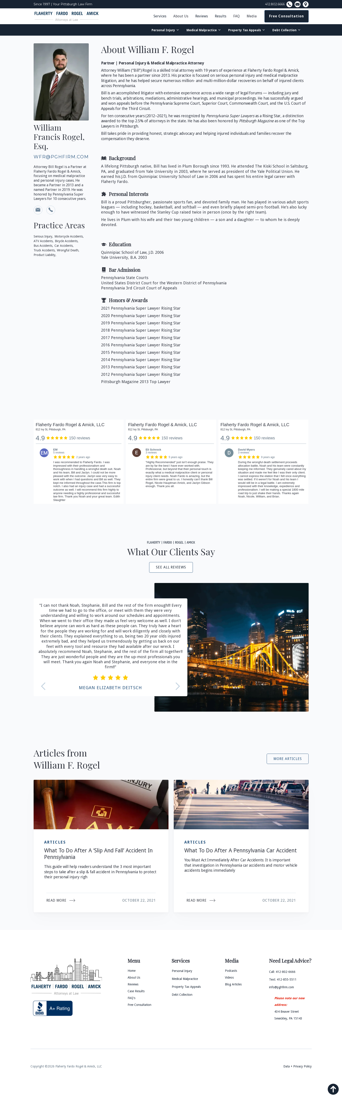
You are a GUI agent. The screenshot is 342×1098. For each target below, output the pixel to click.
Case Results (136, 991)
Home (132, 970)
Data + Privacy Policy (297, 1066)
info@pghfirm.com (281, 987)
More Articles (287, 759)
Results (220, 16)
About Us (180, 16)
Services (160, 16)
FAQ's (131, 998)
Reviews (201, 16)
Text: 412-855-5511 (283, 979)
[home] (67, 16)
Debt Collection (284, 30)
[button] (181, 16)
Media (252, 16)
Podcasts (231, 970)
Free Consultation (286, 16)
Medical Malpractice (201, 30)
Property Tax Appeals (244, 30)
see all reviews (171, 567)
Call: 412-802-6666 (282, 972)
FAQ (236, 16)
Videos (229, 977)
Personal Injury (163, 30)
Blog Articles (233, 984)
